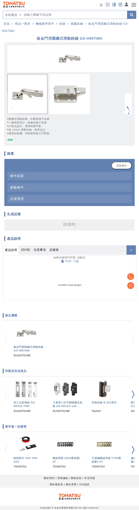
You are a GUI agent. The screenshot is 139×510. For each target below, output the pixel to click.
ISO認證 (84, 484)
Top (130, 285)
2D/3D (25, 249)
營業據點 (62, 478)
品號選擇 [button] (17, 199)
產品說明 (11, 249)
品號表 (54, 249)
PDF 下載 (70, 261)
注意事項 (40, 249)
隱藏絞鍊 (77, 23)
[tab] (69, 176)
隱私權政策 (56, 484)
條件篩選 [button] (17, 176)
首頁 (7, 23)
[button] (128, 111)
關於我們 (49, 478)
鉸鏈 (62, 23)
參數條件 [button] (17, 187)
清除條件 (121, 165)
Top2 (130, 276)
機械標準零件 (45, 23)
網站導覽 (71, 484)
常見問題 (89, 478)
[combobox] (74, 15)
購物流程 (76, 478)
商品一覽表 (22, 23)
